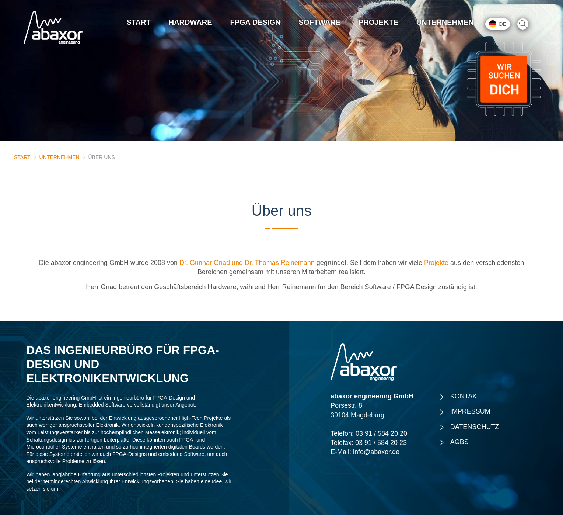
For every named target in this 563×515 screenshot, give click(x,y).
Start (139, 22)
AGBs (459, 442)
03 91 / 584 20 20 (381, 433)
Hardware (190, 22)
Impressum (470, 411)
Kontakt (465, 396)
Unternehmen (445, 22)
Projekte (378, 22)
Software (319, 22)
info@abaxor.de (376, 452)
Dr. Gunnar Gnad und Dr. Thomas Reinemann (247, 262)
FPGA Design (255, 22)
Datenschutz (474, 427)
